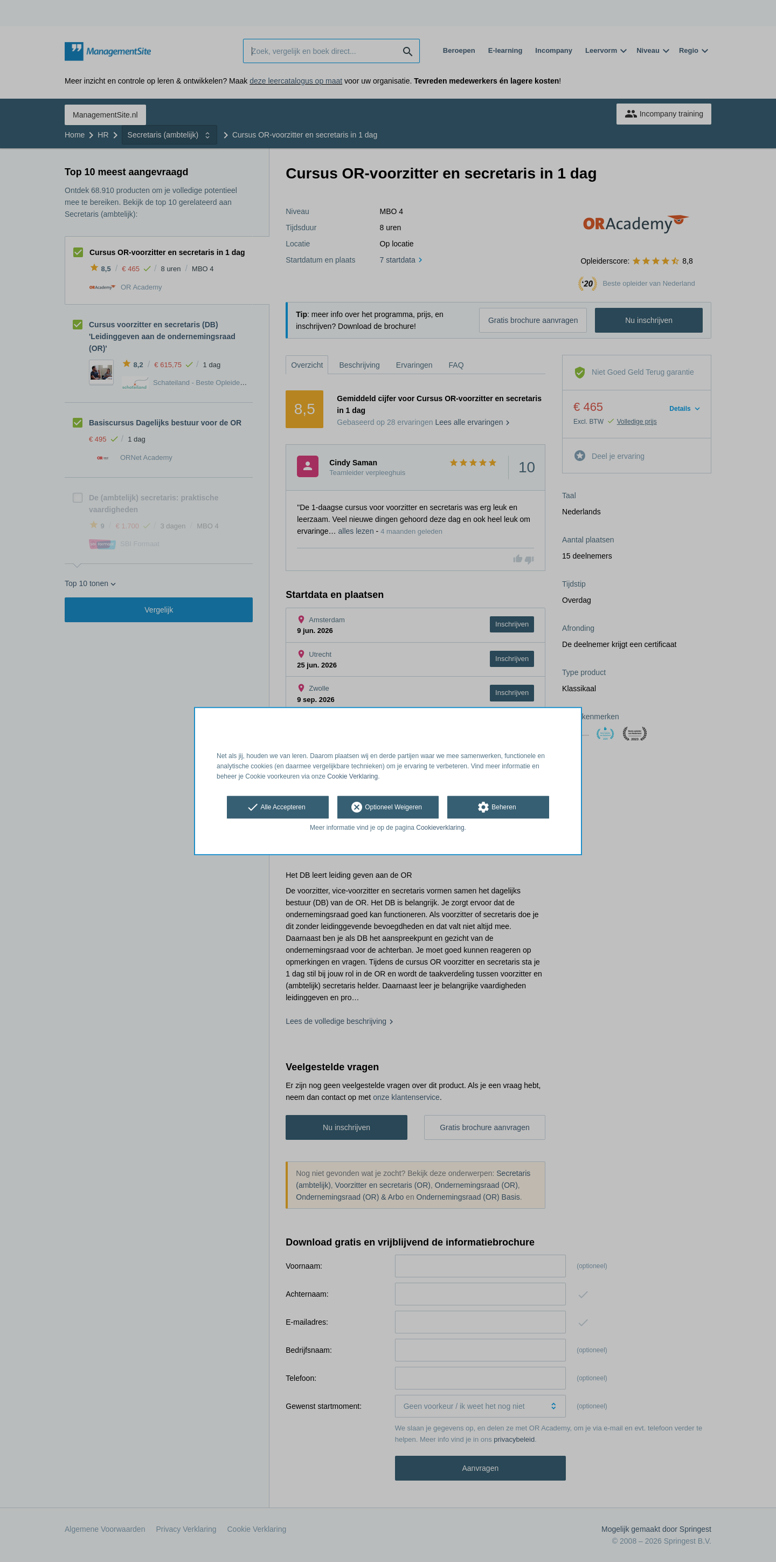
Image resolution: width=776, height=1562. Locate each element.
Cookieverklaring (440, 828)
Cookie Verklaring (352, 776)
